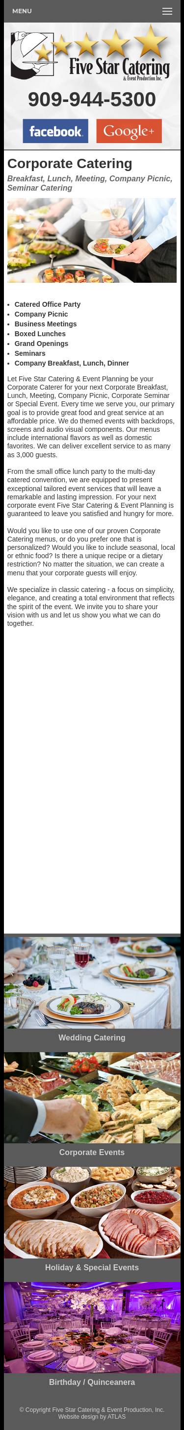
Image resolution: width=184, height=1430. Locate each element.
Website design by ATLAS (92, 1416)
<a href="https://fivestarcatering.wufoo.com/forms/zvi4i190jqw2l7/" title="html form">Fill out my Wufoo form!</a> (92, 785)
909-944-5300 (92, 99)
